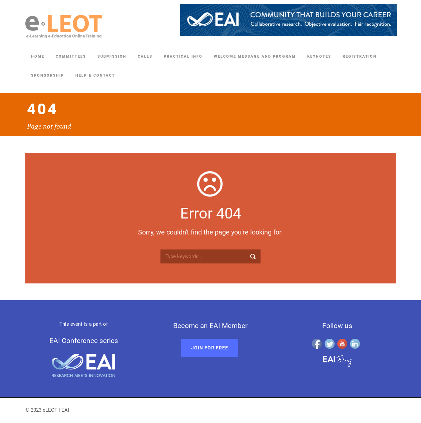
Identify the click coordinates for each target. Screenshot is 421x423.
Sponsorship (47, 75)
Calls (145, 56)
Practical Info (183, 56)
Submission (111, 56)
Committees (71, 56)
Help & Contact (95, 75)
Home (37, 56)
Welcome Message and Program (255, 56)
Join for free (209, 347)
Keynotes (319, 56)
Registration (360, 56)
